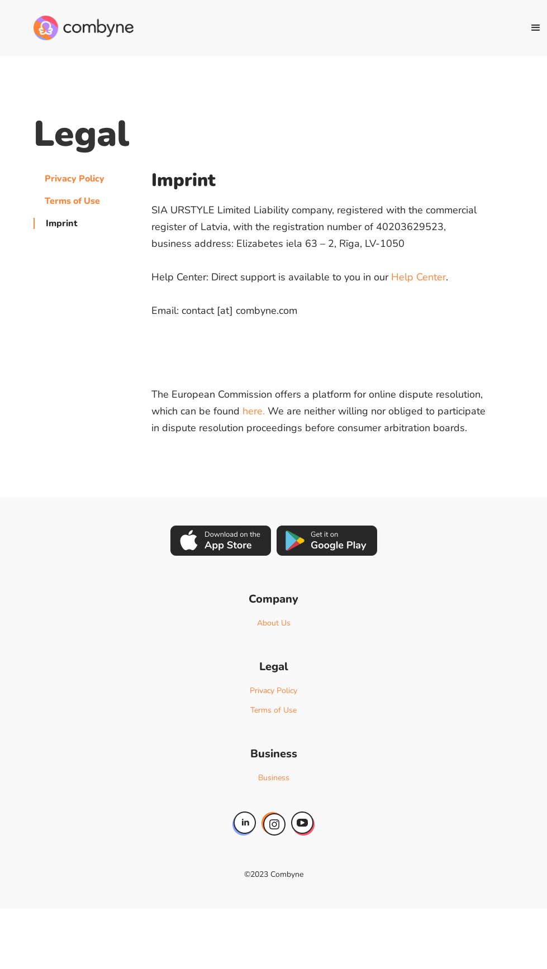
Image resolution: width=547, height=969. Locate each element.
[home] (84, 28)
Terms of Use (72, 201)
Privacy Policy (74, 178)
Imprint (61, 223)
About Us (274, 623)
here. (253, 411)
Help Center (418, 277)
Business (273, 777)
